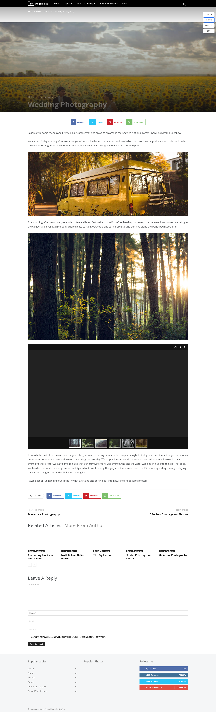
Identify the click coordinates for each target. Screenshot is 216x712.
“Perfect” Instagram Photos (169, 514)
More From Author (84, 525)
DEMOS (209, 14)
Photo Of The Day (85, 3)
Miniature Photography (44, 514)
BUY (208, 31)
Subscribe (181, 687)
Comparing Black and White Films (41, 556)
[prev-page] (30, 565)
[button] (184, 4)
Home (56, 3)
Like (184, 669)
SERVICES (208, 25)
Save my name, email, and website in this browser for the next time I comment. (68, 637)
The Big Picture (102, 555)
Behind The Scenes (109, 3)
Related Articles (44, 525)
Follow (182, 675)
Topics (67, 3)
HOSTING (209, 20)
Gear (124, 3)
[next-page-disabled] (34, 565)
